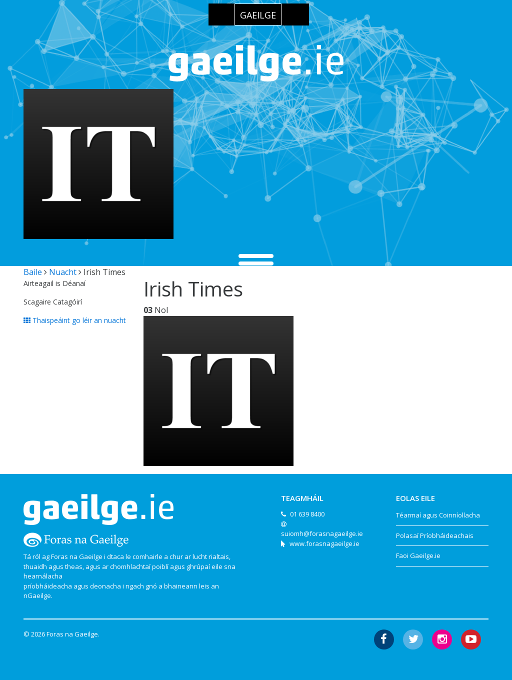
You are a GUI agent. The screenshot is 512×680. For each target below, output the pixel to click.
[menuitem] (258, 15)
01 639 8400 (307, 514)
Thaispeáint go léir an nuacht (75, 320)
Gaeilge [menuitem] (258, 15)
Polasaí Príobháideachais (435, 535)
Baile (33, 272)
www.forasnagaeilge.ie (325, 543)
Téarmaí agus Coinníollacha (438, 515)
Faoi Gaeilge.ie (418, 555)
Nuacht (62, 272)
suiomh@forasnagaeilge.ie (322, 533)
